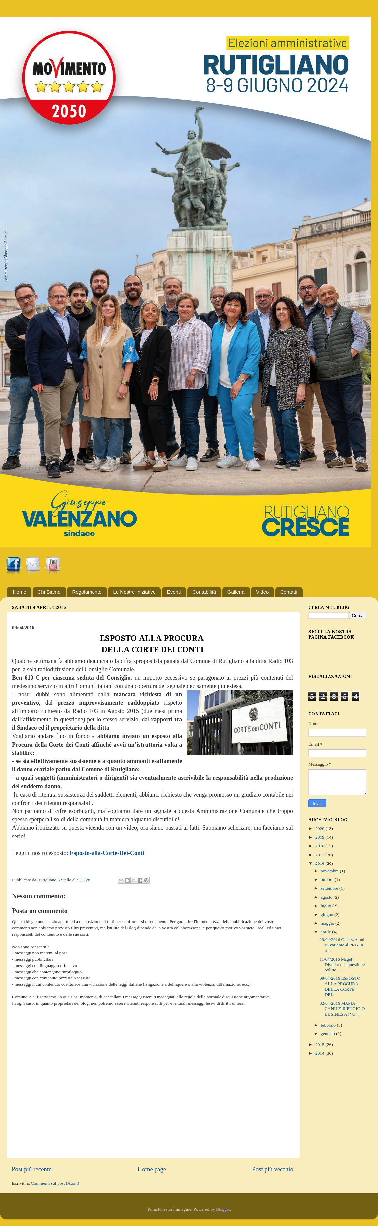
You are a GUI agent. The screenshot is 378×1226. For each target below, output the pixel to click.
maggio (328, 923)
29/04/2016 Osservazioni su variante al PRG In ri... (342, 945)
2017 (320, 854)
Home (19, 592)
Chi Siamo (49, 592)
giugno (327, 914)
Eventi (174, 592)
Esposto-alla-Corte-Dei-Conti (107, 853)
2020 (320, 828)
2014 (320, 1053)
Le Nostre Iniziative (134, 592)
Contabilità (204, 592)
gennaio (328, 1033)
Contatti (288, 592)
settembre (330, 888)
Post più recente (32, 1169)
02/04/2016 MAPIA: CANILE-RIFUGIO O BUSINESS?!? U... (342, 1008)
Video (262, 592)
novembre (330, 870)
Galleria (236, 592)
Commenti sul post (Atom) (55, 1183)
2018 (320, 845)
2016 (320, 863)
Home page (152, 1169)
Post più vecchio (272, 1169)
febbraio (329, 1025)
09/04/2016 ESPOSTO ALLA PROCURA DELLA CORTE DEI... (340, 986)
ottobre (328, 879)
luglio (326, 905)
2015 (320, 1044)
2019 (320, 837)
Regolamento (86, 592)
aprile (326, 931)
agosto (327, 897)
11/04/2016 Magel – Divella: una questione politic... (342, 964)
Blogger (223, 1209)
